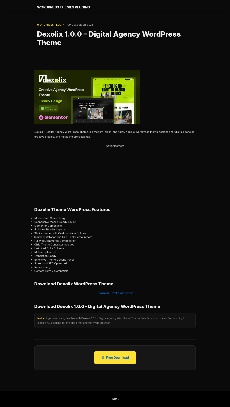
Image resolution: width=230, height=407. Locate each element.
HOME (115, 398)
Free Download (115, 357)
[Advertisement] (115, 173)
